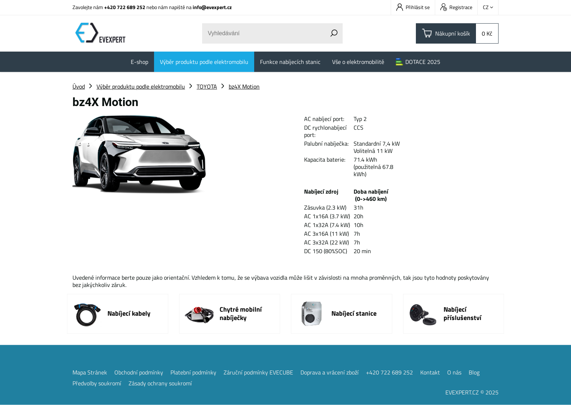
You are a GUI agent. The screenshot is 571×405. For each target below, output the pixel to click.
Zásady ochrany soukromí (160, 383)
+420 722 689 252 (124, 7)
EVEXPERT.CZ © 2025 (472, 392)
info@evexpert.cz (212, 7)
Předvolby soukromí (96, 383)
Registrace (456, 7)
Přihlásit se (413, 7)
